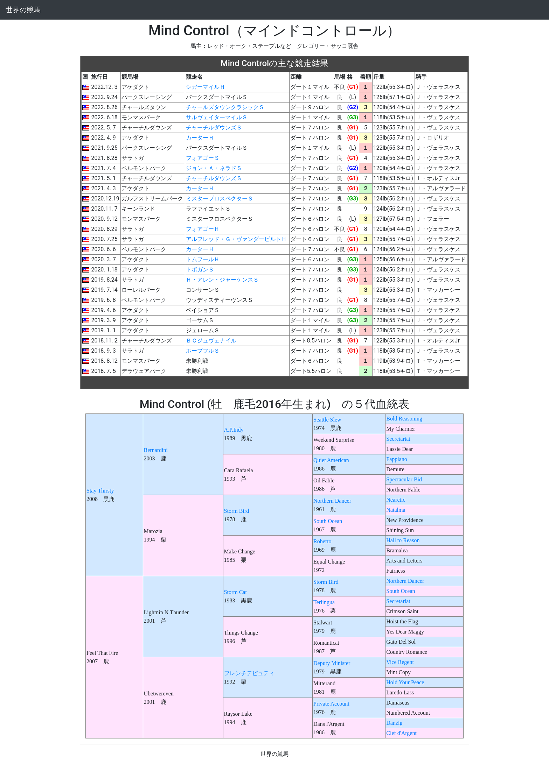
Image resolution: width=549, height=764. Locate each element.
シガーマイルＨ (205, 87)
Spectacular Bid (404, 479)
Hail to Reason (402, 540)
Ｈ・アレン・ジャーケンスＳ (222, 279)
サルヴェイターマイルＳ (217, 117)
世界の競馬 (23, 10)
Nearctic (395, 500)
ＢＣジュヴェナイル (211, 340)
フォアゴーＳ (203, 158)
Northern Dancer (332, 501)
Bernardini (156, 450)
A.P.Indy (234, 430)
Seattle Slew (327, 420)
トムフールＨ (203, 259)
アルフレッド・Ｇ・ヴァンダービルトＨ (236, 239)
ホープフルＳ (203, 350)
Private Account (331, 704)
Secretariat (398, 439)
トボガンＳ (200, 269)
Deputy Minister (331, 663)
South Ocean (327, 521)
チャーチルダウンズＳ (214, 127)
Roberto (322, 541)
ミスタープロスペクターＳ (219, 198)
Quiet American (331, 460)
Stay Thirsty (100, 491)
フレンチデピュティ (249, 673)
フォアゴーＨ (203, 229)
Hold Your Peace (405, 682)
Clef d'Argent (401, 733)
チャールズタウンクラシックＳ (225, 107)
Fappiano (396, 459)
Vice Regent (400, 662)
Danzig (394, 723)
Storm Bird (236, 511)
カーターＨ (200, 137)
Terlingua (324, 602)
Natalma (395, 510)
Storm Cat (235, 592)
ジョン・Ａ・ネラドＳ (214, 168)
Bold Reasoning (404, 419)
